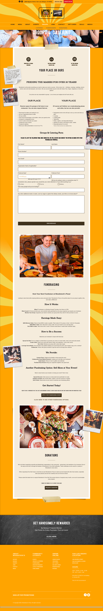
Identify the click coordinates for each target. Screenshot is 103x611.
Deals (82, 24)
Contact (61, 24)
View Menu (55, 564)
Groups (45, 24)
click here (52, 540)
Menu (20, 24)
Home (13, 24)
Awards (15, 566)
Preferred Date (22, 176)
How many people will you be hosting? (28, 190)
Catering (39, 28)
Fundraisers (51, 28)
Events (36, 24)
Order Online (69, 1)
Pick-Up (42, 187)
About (27, 24)
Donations (63, 28)
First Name (21, 147)
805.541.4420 (58, 1)
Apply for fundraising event (51, 398)
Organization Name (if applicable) (27, 169)
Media (14, 572)
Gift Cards (72, 24)
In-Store (22, 187)
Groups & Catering (38, 564)
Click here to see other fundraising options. (51, 403)
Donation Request (38, 568)
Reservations (56, 570)
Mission (15, 564)
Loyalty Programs (38, 570)
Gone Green (36, 572)
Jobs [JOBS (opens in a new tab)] (53, 24)
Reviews (55, 572)
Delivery (62, 187)
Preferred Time (56, 176)
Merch (89, 24)
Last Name (54, 147)
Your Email (21, 162)
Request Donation (51, 491)
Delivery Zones (57, 568)
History (15, 563)
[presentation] (28, 221)
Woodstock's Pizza (51, 13)
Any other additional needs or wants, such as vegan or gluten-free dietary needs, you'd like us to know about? (48, 197)
